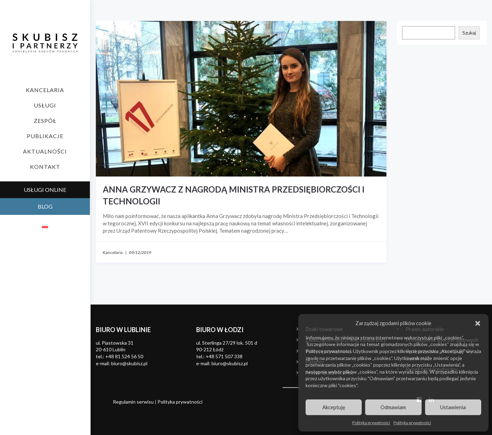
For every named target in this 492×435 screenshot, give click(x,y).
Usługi (45, 105)
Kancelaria (45, 90)
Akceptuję (333, 407)
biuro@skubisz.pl (129, 363)
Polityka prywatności (371, 422)
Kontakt (45, 166)
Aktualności (45, 151)
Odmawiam (393, 407)
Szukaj (469, 33)
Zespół (45, 120)
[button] (477, 323)
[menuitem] (45, 225)
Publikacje (45, 136)
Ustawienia (453, 407)
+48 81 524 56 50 (124, 356)
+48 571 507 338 (224, 356)
